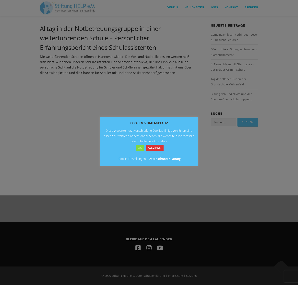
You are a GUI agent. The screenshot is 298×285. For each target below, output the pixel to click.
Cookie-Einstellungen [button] (132, 159)
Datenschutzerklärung (165, 159)
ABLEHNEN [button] (154, 147)
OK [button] (140, 147)
